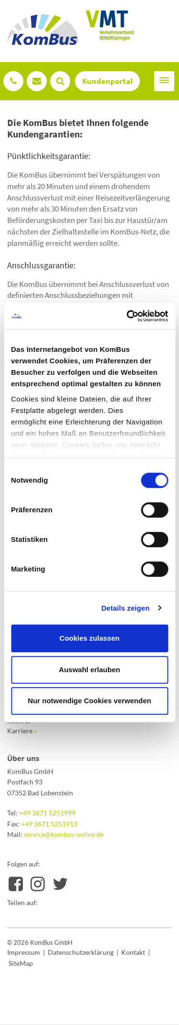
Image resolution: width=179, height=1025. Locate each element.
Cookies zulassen (90, 638)
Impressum (23, 952)
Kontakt (133, 952)
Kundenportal (107, 81)
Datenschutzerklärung (81, 952)
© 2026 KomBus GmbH (40, 942)
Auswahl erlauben (89, 670)
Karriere (22, 731)
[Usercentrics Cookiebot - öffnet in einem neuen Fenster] (127, 316)
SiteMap (21, 963)
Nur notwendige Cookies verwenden (89, 701)
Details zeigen (125, 608)
